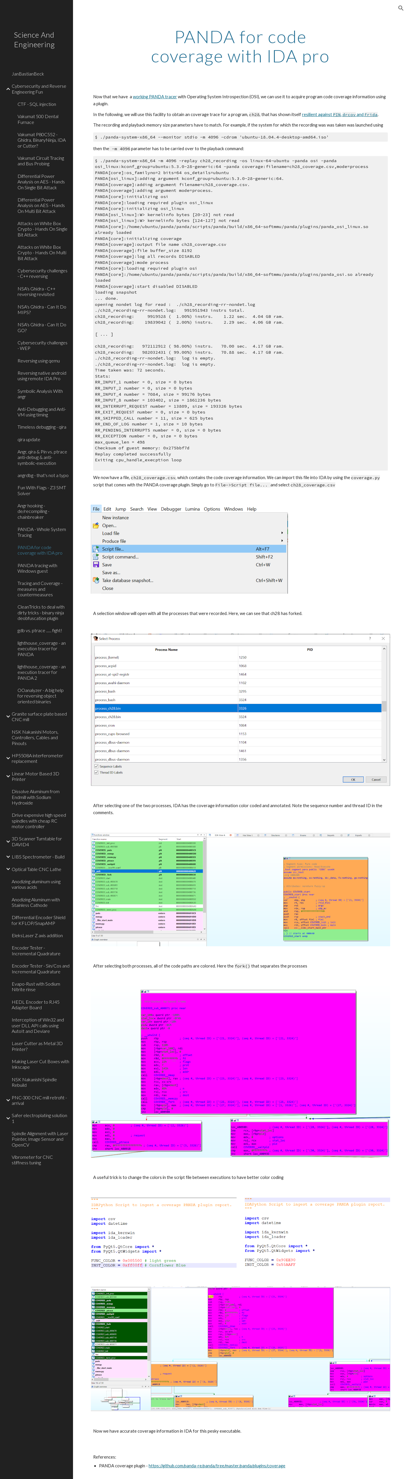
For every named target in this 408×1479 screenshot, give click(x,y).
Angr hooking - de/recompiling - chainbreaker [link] (33, 511)
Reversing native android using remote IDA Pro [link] (42, 375)
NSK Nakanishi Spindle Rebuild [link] (34, 1082)
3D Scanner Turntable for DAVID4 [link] (37, 841)
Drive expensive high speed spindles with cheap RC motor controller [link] (39, 820)
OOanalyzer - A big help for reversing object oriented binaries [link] (41, 695)
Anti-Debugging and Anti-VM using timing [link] (42, 411)
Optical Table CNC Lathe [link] (36, 869)
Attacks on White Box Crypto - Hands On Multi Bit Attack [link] (42, 252)
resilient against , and (340, 114)
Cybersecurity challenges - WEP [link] (42, 345)
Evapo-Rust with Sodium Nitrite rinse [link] (36, 986)
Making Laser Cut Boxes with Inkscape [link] (40, 1064)
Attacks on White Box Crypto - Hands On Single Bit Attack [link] (42, 228)
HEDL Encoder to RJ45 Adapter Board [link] (36, 1004)
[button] (401, 8)
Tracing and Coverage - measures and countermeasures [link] (40, 588)
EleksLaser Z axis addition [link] (37, 935)
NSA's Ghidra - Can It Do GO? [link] (42, 327)
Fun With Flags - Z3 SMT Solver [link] (42, 490)
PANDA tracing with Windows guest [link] (37, 568)
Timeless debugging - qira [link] (42, 427)
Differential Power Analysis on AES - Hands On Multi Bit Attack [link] (41, 205)
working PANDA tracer (155, 96)
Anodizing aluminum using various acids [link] (36, 884)
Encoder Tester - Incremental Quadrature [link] (36, 950)
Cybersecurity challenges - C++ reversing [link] (42, 273)
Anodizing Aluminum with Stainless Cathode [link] (36, 902)
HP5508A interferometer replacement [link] (37, 758)
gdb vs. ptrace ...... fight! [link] (40, 630)
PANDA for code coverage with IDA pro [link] (40, 549)
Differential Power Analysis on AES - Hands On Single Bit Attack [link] (41, 181)
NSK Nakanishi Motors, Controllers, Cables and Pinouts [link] (35, 737)
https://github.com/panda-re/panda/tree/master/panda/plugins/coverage (217, 1465)
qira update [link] (29, 439)
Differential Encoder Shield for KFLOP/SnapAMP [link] (38, 920)
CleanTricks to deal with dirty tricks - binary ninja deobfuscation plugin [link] (41, 612)
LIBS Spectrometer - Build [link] (38, 856)
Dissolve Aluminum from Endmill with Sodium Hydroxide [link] (36, 796)
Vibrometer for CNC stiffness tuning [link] (32, 1159)
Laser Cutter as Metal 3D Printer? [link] (37, 1046)
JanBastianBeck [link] (28, 73)
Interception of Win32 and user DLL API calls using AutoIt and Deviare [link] (38, 1025)
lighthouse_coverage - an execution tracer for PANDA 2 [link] (42, 672)
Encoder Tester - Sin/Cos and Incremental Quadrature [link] (41, 968)
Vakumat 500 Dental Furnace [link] (38, 119)
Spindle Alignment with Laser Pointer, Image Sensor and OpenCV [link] (40, 1139)
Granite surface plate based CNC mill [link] (39, 716)
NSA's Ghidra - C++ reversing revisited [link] (36, 291)
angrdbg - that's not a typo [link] (43, 475)
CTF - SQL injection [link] (37, 104)
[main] (240, 46)
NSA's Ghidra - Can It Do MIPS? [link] (42, 309)
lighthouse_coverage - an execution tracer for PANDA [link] (42, 648)
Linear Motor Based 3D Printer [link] (35, 776)
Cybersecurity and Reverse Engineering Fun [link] (39, 88)
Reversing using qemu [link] (39, 360)
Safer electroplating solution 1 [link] (39, 1118)
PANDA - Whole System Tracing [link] (42, 531)
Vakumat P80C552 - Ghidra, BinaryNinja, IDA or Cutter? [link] (42, 140)
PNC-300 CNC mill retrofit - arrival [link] (39, 1100)
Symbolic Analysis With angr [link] (40, 393)
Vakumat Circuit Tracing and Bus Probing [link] (41, 160)
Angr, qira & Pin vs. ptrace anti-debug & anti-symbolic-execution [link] (42, 457)
